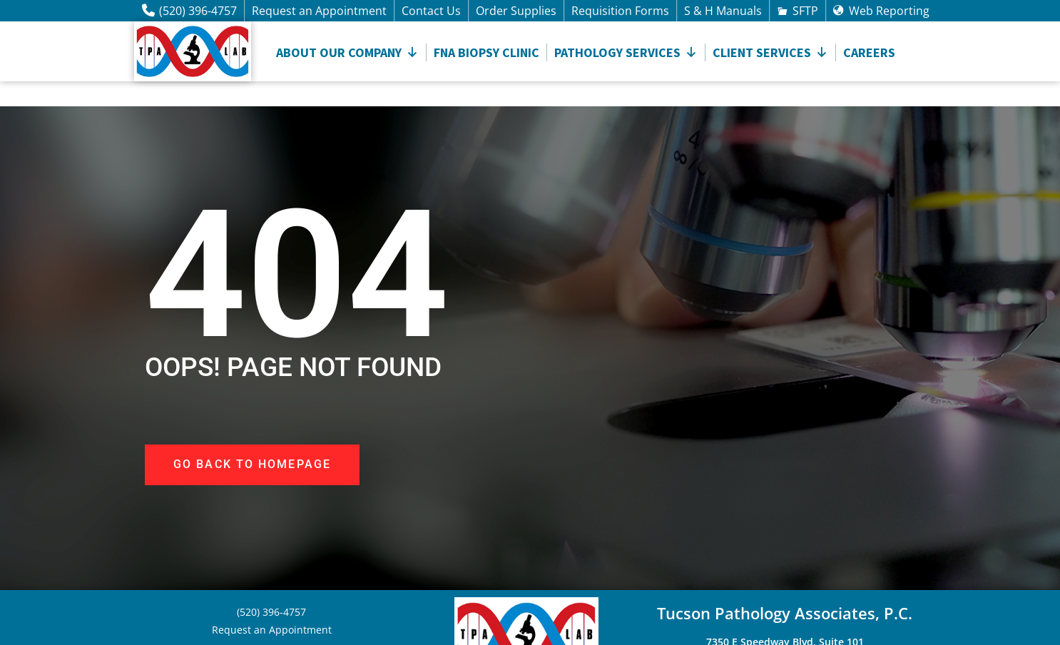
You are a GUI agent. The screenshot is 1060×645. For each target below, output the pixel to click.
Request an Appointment (319, 11)
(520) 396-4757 (198, 11)
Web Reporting (889, 11)
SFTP (805, 11)
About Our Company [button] (347, 52)
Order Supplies (516, 11)
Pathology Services (626, 52)
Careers (869, 52)
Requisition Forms (620, 11)
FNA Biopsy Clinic (486, 52)
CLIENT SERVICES (770, 52)
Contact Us (431, 11)
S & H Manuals (723, 11)
